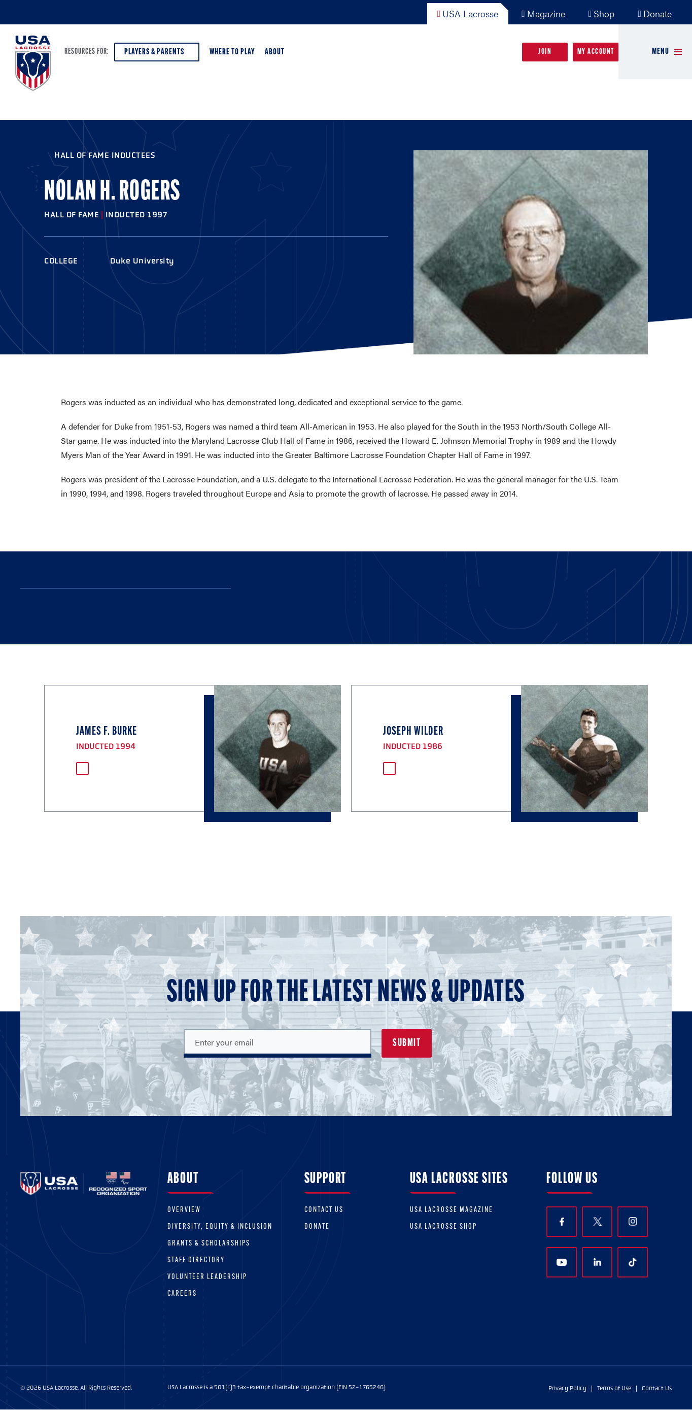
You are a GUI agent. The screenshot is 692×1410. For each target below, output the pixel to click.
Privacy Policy (567, 1388)
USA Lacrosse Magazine (451, 1210)
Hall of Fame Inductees (104, 155)
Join (544, 52)
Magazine (543, 13)
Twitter (597, 1222)
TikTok (633, 1262)
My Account (595, 52)
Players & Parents (156, 54)
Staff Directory (196, 1260)
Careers (182, 1294)
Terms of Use (614, 1388)
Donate (655, 13)
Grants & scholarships (208, 1244)
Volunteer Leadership (207, 1277)
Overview (184, 1210)
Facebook (562, 1222)
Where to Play (232, 52)
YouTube (562, 1262)
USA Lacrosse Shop (443, 1227)
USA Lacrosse (468, 13)
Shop (602, 13)
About (277, 54)
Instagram (633, 1221)
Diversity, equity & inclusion (219, 1227)
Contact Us (323, 1210)
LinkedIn (597, 1262)
